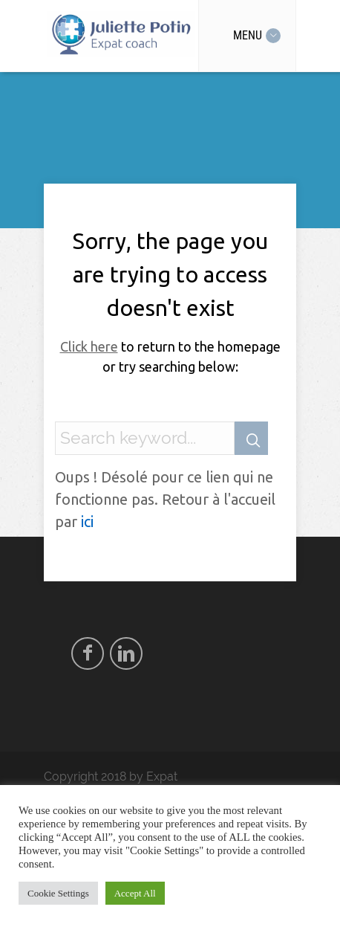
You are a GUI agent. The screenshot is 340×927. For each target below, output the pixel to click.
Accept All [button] (135, 893)
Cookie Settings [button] (58, 893)
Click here (89, 346)
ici (87, 521)
